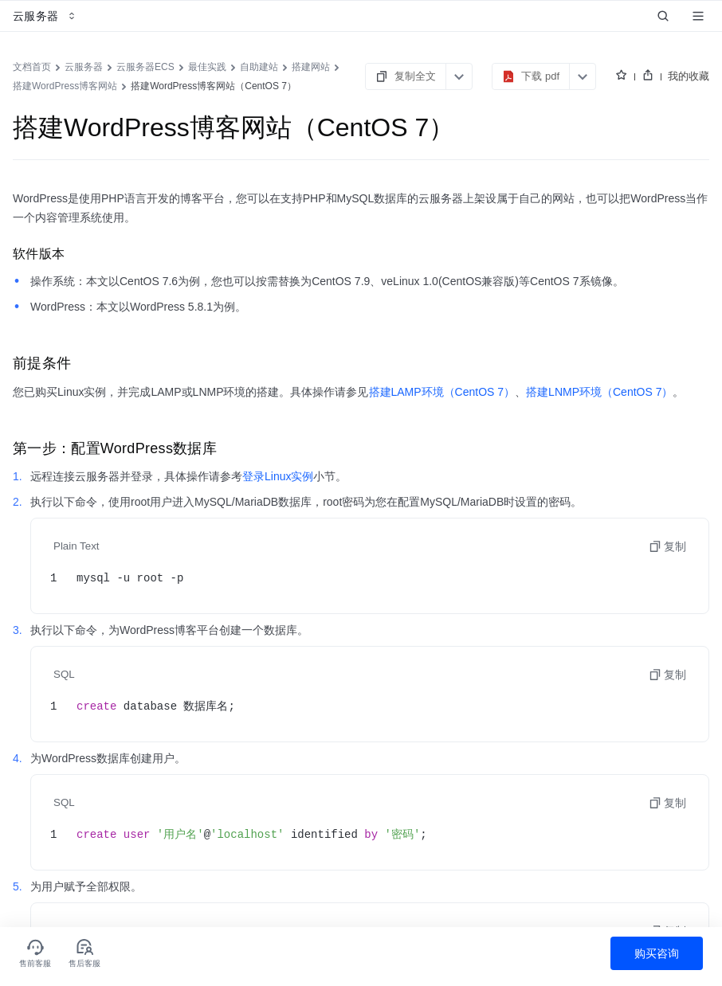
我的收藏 (688, 76)
